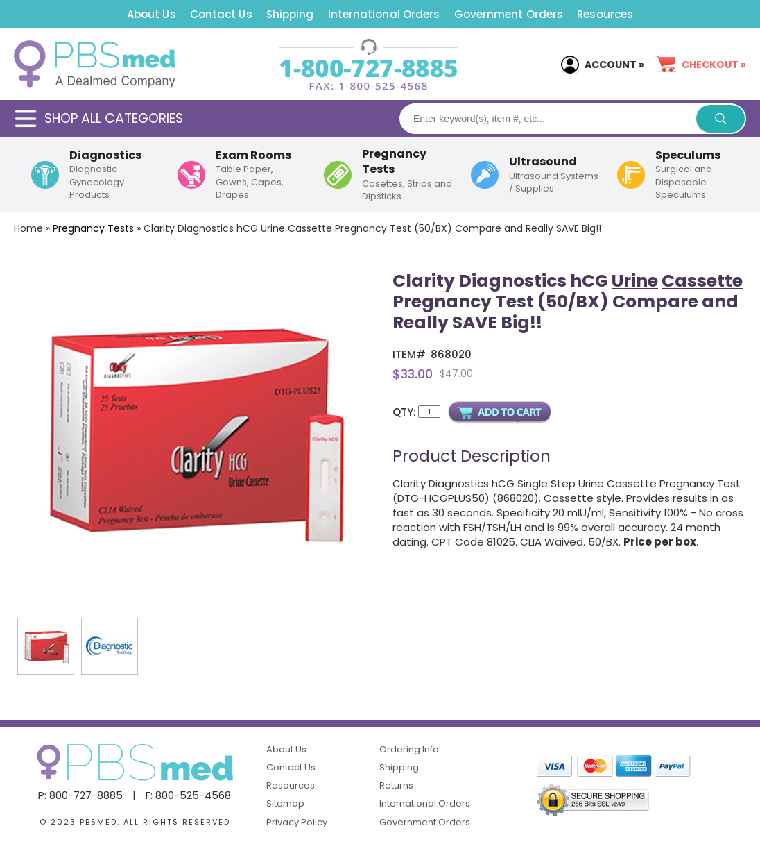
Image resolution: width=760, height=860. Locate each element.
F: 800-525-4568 (188, 795)
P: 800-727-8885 (80, 795)
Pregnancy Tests (93, 228)
